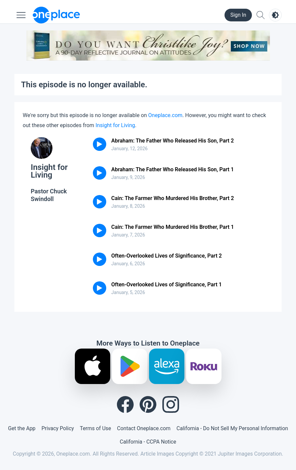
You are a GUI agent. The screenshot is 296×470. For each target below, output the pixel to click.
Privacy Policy (57, 428)
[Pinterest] (148, 404)
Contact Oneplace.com (143, 428)
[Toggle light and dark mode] (275, 15)
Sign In (238, 15)
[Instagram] (170, 404)
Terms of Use (95, 428)
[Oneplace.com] (56, 15)
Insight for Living (115, 125)
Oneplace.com (165, 115)
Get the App (21, 428)
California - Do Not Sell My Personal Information (232, 428)
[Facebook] (125, 404)
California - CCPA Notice (148, 442)
